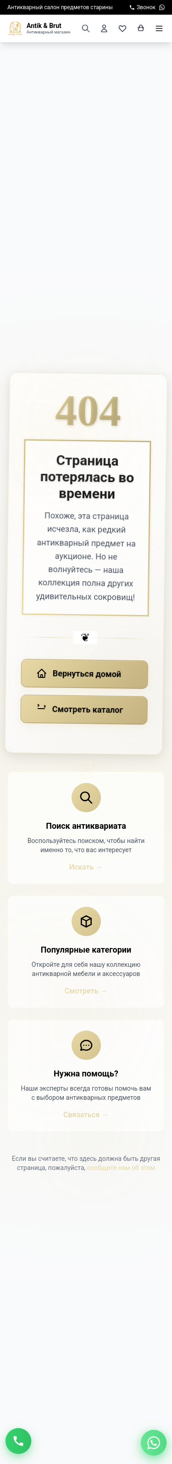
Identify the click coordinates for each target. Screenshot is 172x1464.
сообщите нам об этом (121, 1167)
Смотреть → (86, 991)
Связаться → (86, 1114)
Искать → (86, 867)
